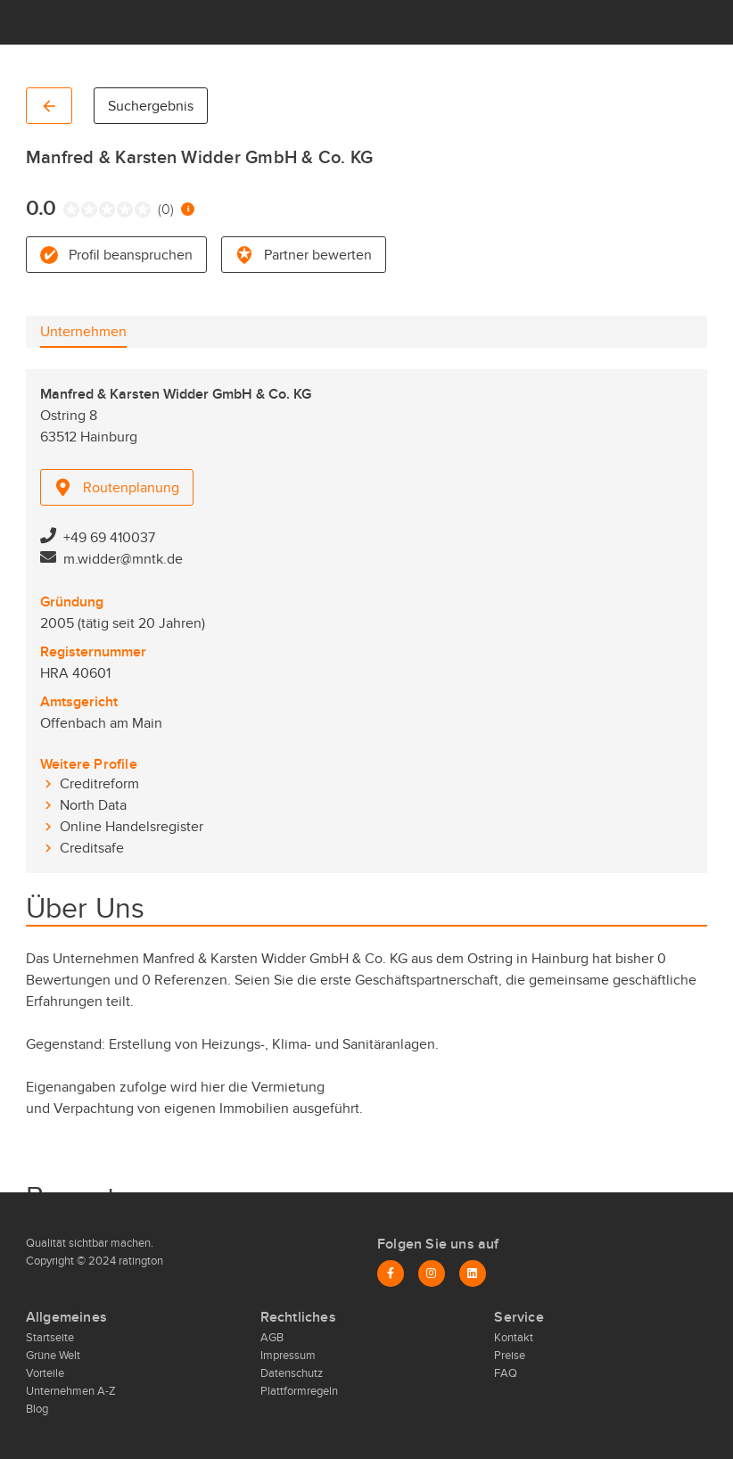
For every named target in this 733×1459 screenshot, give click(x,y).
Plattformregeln (299, 1391)
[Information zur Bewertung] (187, 209)
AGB (272, 1338)
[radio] (67, 210)
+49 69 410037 (109, 538)
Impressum (288, 1355)
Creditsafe (92, 848)
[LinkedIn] (472, 1273)
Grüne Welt (53, 1355)
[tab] (83, 332)
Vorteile (45, 1373)
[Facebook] (390, 1273)
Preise (509, 1355)
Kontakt (513, 1338)
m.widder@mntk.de (123, 559)
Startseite (50, 1338)
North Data (93, 805)
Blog (37, 1409)
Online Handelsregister (131, 827)
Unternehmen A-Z (71, 1391)
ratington (139, 1261)
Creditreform (99, 784)
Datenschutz (291, 1373)
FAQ (505, 1373)
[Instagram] (431, 1273)
